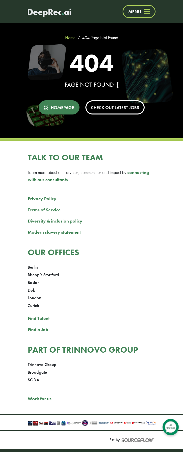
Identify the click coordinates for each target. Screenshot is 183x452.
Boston (34, 282)
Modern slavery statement (54, 232)
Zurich (33, 305)
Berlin (33, 267)
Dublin (34, 290)
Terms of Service (44, 210)
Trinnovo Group (42, 364)
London (34, 298)
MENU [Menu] (139, 11)
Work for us (40, 398)
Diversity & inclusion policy (55, 221)
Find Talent (39, 318)
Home (70, 37)
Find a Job (38, 329)
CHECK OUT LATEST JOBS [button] (115, 107)
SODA (33, 380)
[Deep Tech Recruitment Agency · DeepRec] (44, 11)
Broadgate (37, 372)
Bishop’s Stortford (43, 275)
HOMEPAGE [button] (62, 107)
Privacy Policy (42, 198)
